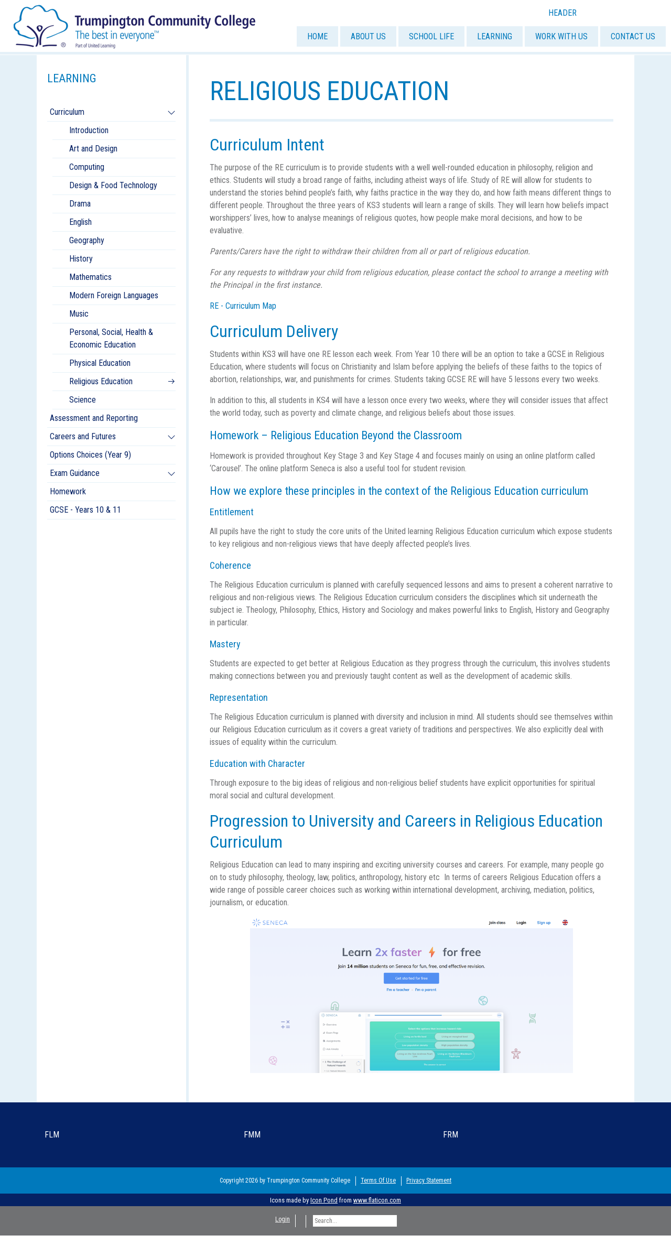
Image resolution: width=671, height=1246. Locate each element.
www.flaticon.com (377, 1200)
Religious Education (101, 381)
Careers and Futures (83, 436)
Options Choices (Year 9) (90, 455)
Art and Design (93, 149)
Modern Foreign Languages (113, 295)
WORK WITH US (561, 36)
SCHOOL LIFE (431, 36)
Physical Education (100, 363)
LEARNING (494, 36)
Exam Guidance (75, 473)
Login (282, 1219)
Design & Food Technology (113, 185)
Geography (86, 240)
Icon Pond (324, 1200)
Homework (68, 491)
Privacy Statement (428, 1180)
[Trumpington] (135, 25)
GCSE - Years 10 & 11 (85, 510)
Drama (80, 204)
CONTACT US (633, 36)
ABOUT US (368, 36)
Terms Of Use (378, 1180)
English (80, 222)
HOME (317, 36)
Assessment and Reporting (94, 418)
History (81, 259)
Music (79, 314)
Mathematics (90, 277)
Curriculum (67, 112)
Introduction (89, 130)
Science (82, 400)
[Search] (354, 1221)
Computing (86, 167)
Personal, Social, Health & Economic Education (111, 338)
